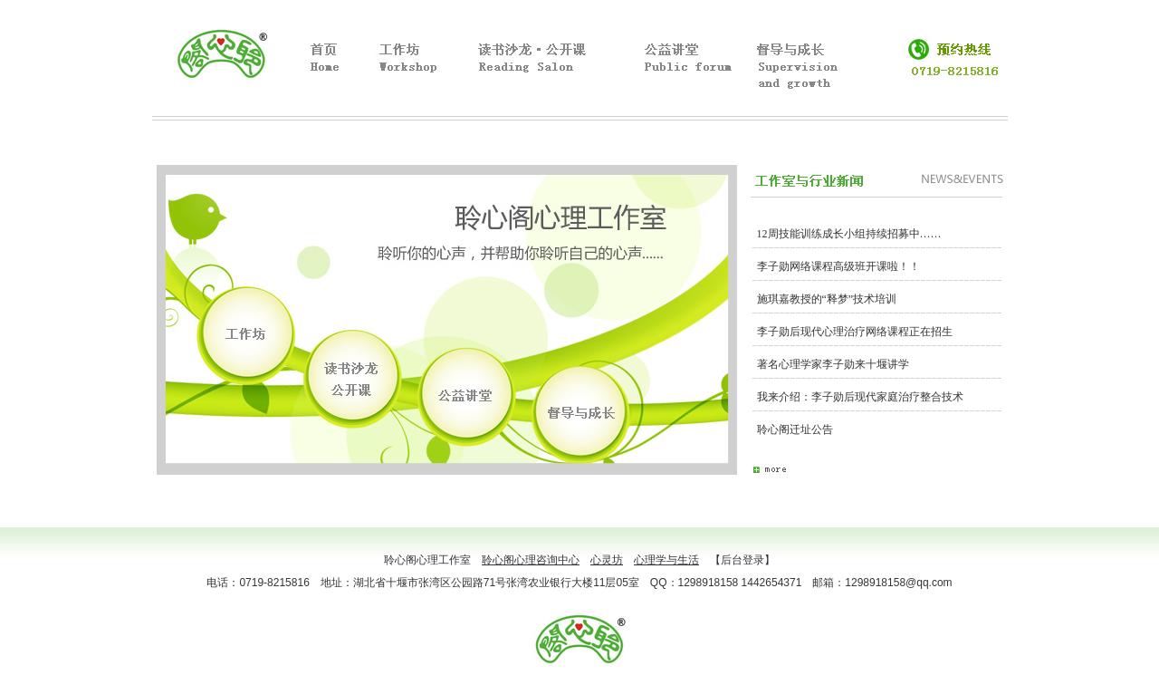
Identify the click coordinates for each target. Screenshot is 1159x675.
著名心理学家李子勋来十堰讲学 (833, 364)
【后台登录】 (742, 560)
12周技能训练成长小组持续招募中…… (849, 233)
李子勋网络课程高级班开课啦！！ (838, 266)
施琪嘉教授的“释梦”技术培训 (827, 299)
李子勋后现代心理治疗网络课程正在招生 (855, 331)
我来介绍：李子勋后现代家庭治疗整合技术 (860, 397)
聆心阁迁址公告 (795, 429)
